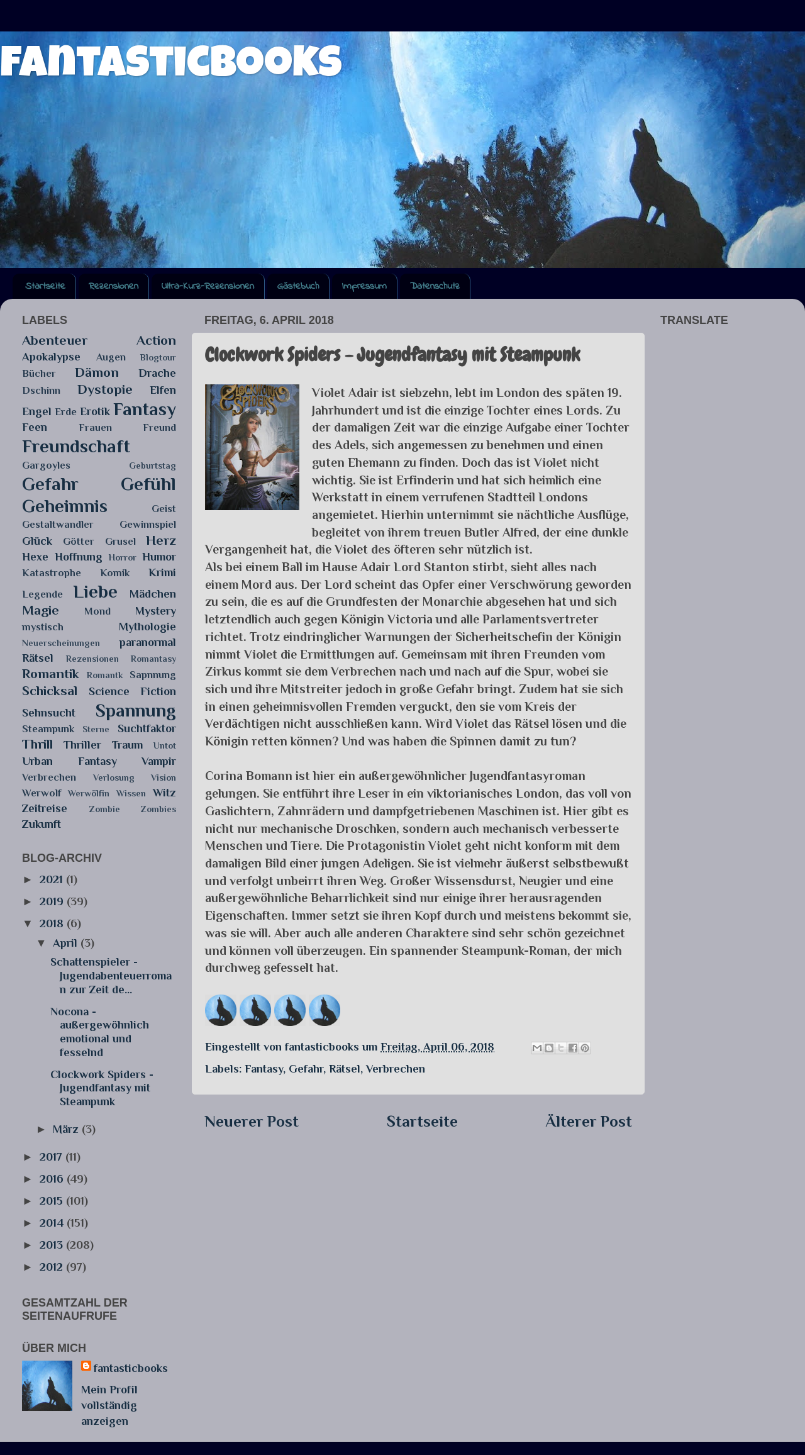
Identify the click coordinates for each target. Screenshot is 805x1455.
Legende (42, 594)
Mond (97, 611)
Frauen (95, 427)
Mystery (155, 611)
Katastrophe (51, 573)
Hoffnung (79, 556)
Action (156, 340)
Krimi (162, 572)
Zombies (158, 809)
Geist (164, 509)
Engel (37, 411)
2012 (53, 1267)
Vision (163, 777)
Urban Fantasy (69, 761)
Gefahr (306, 1068)
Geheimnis (65, 506)
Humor (159, 556)
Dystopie (105, 389)
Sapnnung (153, 675)
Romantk (105, 675)
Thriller (82, 745)
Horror (122, 557)
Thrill (37, 744)
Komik (115, 573)
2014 (53, 1223)
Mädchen (153, 594)
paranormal (147, 642)
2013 (53, 1245)
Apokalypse (51, 356)
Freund (159, 427)
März (67, 1129)
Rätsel (344, 1068)
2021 (53, 879)
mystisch (43, 627)
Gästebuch (298, 286)
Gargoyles (46, 465)
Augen (111, 357)
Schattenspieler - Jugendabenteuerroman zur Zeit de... (111, 975)
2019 (53, 901)
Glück (37, 541)
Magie (40, 610)
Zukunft (41, 824)
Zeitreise (44, 808)
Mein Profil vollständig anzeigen (109, 1405)
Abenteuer (54, 340)
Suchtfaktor (147, 728)
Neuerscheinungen (61, 643)
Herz (161, 540)
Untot (164, 745)
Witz (164, 792)
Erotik (95, 411)
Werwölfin (88, 793)
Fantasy (264, 1068)
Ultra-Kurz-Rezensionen (208, 286)
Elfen (163, 390)
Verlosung (114, 777)
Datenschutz (435, 286)
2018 (53, 923)
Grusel (120, 541)
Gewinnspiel (147, 524)
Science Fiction (133, 691)
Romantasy (153, 659)
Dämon (97, 372)
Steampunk (48, 729)
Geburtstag (152, 465)
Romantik (50, 673)
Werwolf (41, 793)
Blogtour (158, 357)
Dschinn (41, 390)
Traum (127, 745)
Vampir (159, 761)
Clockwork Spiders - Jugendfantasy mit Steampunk (101, 1088)
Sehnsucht (48, 712)
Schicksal (49, 690)
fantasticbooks (171, 67)
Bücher (39, 373)
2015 (53, 1201)
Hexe (35, 556)
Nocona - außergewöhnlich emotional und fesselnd (99, 1032)
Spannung (136, 710)
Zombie (104, 809)
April (66, 943)
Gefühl (148, 484)
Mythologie (147, 626)
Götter (78, 541)
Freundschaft (76, 446)
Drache (157, 373)
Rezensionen (113, 286)
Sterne (95, 729)
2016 (53, 1179)
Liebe (95, 591)
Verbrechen (395, 1068)
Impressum (364, 286)
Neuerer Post (251, 1121)
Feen (34, 427)
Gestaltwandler (58, 524)
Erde (66, 412)
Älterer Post (588, 1121)
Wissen (131, 793)
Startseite (45, 286)
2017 (52, 1157)
